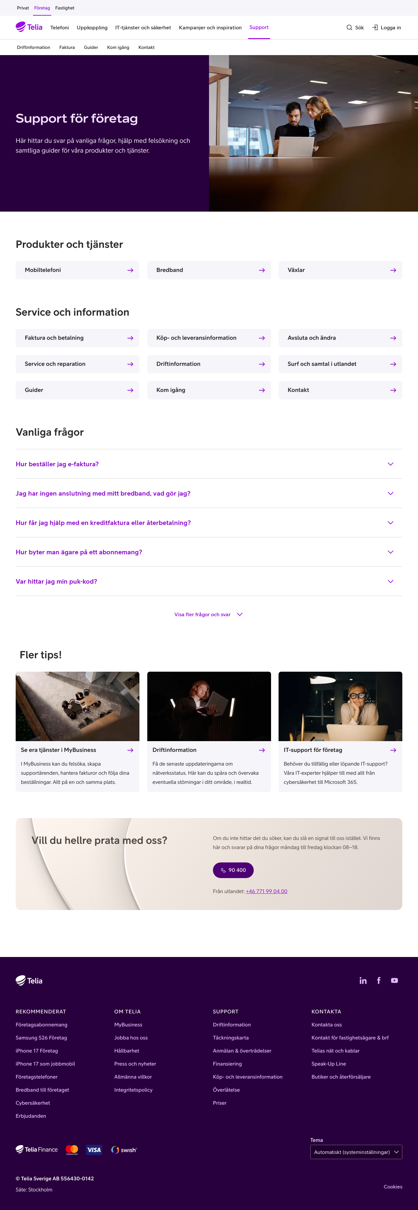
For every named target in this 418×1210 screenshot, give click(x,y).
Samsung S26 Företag (41, 1038)
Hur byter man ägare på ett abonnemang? (205, 552)
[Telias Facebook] (379, 980)
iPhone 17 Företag (37, 1051)
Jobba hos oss (131, 1038)
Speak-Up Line (329, 1064)
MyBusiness (128, 1025)
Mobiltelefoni (43, 269)
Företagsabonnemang (42, 1025)
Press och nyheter (135, 1064)
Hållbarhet (126, 1051)
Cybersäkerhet (33, 1103)
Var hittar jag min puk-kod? (205, 581)
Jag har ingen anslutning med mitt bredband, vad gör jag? (205, 493)
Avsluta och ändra (312, 337)
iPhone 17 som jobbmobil (45, 1064)
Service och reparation (55, 363)
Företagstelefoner (36, 1077)
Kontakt (298, 389)
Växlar (296, 269)
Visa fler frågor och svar (209, 614)
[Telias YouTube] (394, 980)
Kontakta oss (327, 1025)
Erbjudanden (31, 1116)
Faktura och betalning (54, 337)
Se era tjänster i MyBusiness (58, 749)
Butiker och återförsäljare (341, 1077)
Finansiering (227, 1064)
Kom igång (170, 389)
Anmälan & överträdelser (242, 1051)
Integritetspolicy (133, 1090)
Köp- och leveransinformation (196, 337)
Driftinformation (178, 363)
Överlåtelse (226, 1090)
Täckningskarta (231, 1038)
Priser (220, 1103)
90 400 (233, 870)
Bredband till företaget (42, 1090)
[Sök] (355, 27)
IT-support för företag (313, 749)
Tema (316, 1140)
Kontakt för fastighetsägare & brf (350, 1038)
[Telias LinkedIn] (363, 980)
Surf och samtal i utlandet (322, 363)
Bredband (169, 269)
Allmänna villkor (133, 1077)
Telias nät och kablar (336, 1051)
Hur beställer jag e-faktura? (205, 464)
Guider (34, 389)
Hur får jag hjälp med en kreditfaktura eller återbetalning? (205, 523)
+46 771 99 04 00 (266, 891)
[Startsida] (29, 27)
